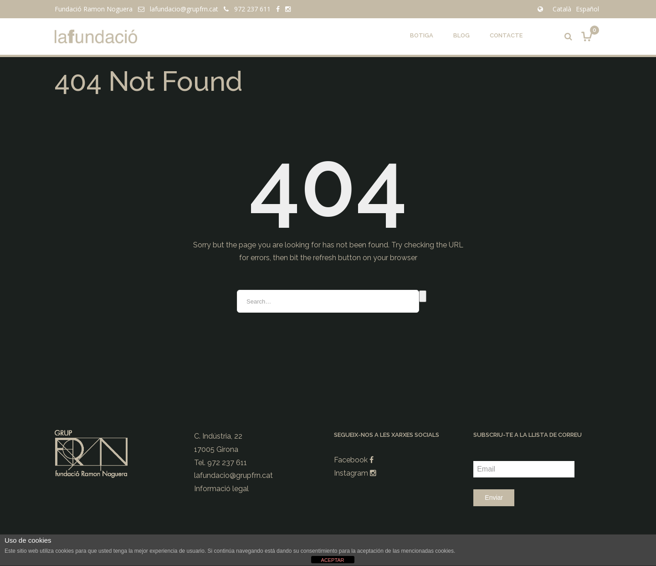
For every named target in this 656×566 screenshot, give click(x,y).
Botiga (421, 35)
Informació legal (221, 488)
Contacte (506, 35)
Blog (461, 35)
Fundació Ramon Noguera (94, 9)
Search (422, 296)
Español (587, 9)
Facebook (354, 460)
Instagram (355, 473)
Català (562, 9)
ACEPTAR (332, 560)
